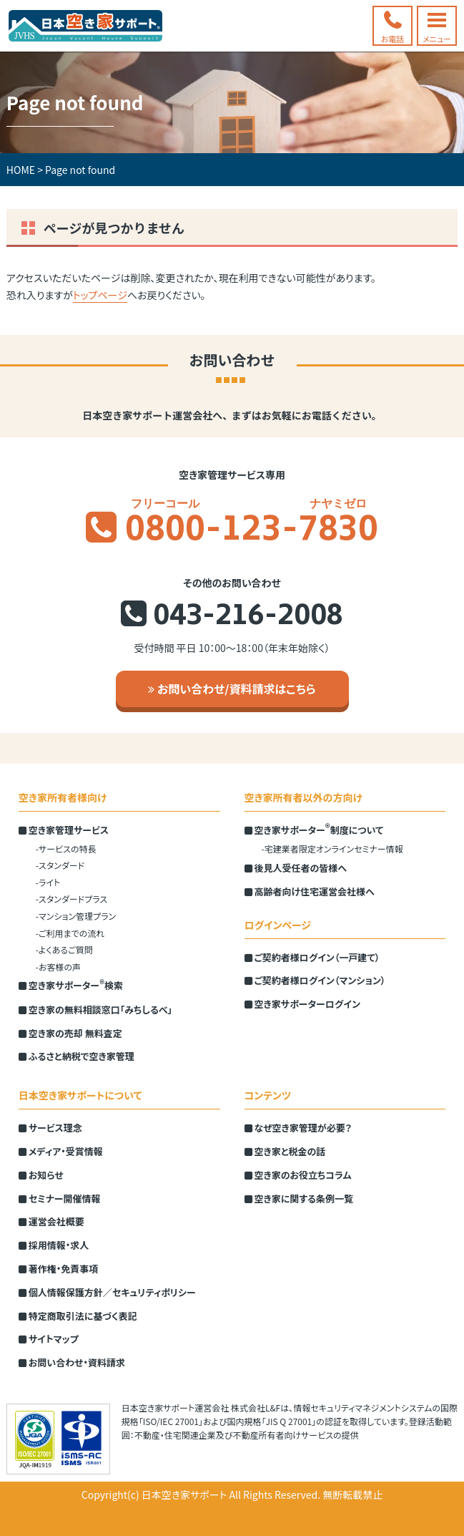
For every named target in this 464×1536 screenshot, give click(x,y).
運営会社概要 (51, 1221)
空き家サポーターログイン (302, 1004)
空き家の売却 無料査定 (70, 1033)
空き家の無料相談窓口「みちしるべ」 (95, 1009)
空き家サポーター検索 (71, 984)
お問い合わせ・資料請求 (72, 1362)
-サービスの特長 (66, 848)
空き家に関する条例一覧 (299, 1198)
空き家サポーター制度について (314, 829)
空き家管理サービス (64, 830)
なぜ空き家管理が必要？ (298, 1127)
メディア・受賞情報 (61, 1151)
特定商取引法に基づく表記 (78, 1316)
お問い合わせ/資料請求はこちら (231, 688)
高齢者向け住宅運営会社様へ (310, 891)
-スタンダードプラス (71, 899)
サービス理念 (50, 1127)
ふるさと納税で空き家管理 (76, 1056)
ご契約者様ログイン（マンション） (315, 980)
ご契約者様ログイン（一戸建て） (312, 957)
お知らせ (41, 1175)
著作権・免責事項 (58, 1268)
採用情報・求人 (54, 1245)
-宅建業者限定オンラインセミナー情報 (332, 848)
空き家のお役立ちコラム (298, 1175)
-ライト (48, 882)
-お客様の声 (58, 967)
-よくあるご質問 (64, 949)
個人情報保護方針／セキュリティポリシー (107, 1292)
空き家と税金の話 (285, 1151)
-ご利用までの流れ (70, 933)
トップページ (100, 295)
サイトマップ (49, 1339)
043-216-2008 (248, 617)
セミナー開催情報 (60, 1198)
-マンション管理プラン (76, 916)
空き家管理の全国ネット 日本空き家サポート (85, 26)
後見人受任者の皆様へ (296, 868)
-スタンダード (60, 865)
